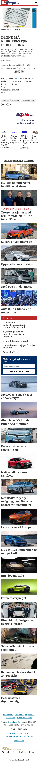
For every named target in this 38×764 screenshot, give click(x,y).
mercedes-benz (28, 100)
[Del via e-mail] (22, 71)
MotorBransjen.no (24, 719)
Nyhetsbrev (28, 737)
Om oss (12, 735)
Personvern (19, 742)
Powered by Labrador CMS (19, 761)
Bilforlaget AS (14, 723)
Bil (16, 79)
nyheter (5, 100)
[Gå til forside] (10, 2)
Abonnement (22, 735)
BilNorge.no (8, 716)
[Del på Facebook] (15, 71)
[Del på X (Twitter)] (18, 71)
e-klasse (15, 100)
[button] (36, 132)
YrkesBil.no (10, 719)
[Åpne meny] (36, 2)
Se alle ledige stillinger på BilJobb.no (19, 162)
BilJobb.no (29, 716)
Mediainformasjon (13, 737)
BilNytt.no (19, 716)
